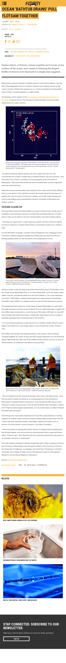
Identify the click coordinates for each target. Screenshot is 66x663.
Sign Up (16, 639)
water (46, 52)
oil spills (30, 52)
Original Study (9, 465)
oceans (21, 52)
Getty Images (15, 29)
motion (13, 52)
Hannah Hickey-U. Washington (24, 25)
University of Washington (28, 56)
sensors (39, 52)
